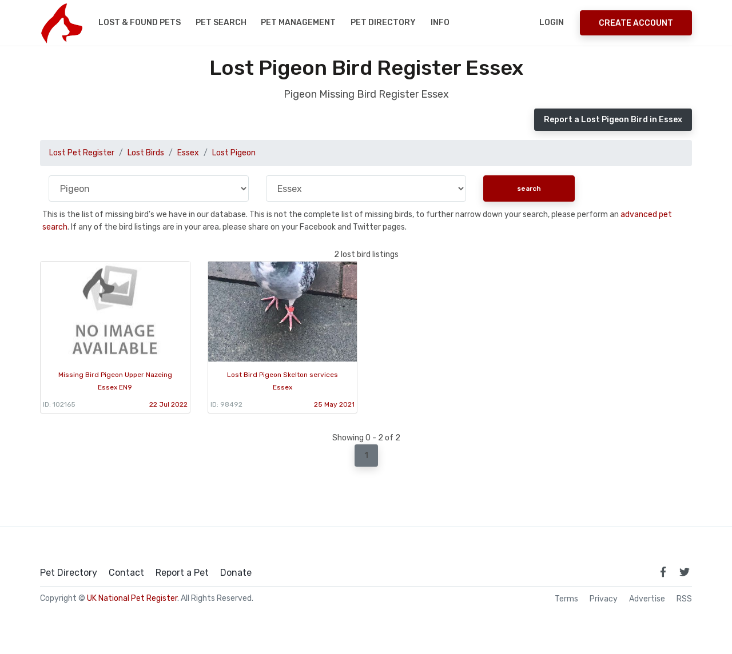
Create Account (636, 23)
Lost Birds (146, 153)
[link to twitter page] (684, 571)
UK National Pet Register (132, 598)
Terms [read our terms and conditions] (566, 599)
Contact (126, 572)
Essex (188, 153)
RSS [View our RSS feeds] (684, 599)
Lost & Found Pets (139, 22)
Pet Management (298, 22)
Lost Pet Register (81, 153)
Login (551, 22)
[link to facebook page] (662, 571)
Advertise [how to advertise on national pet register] (647, 599)
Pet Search (221, 22)
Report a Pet (182, 572)
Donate (236, 572)
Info (440, 22)
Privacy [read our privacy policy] (604, 599)
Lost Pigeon (234, 153)
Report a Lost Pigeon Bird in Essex (613, 120)
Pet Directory (383, 22)
